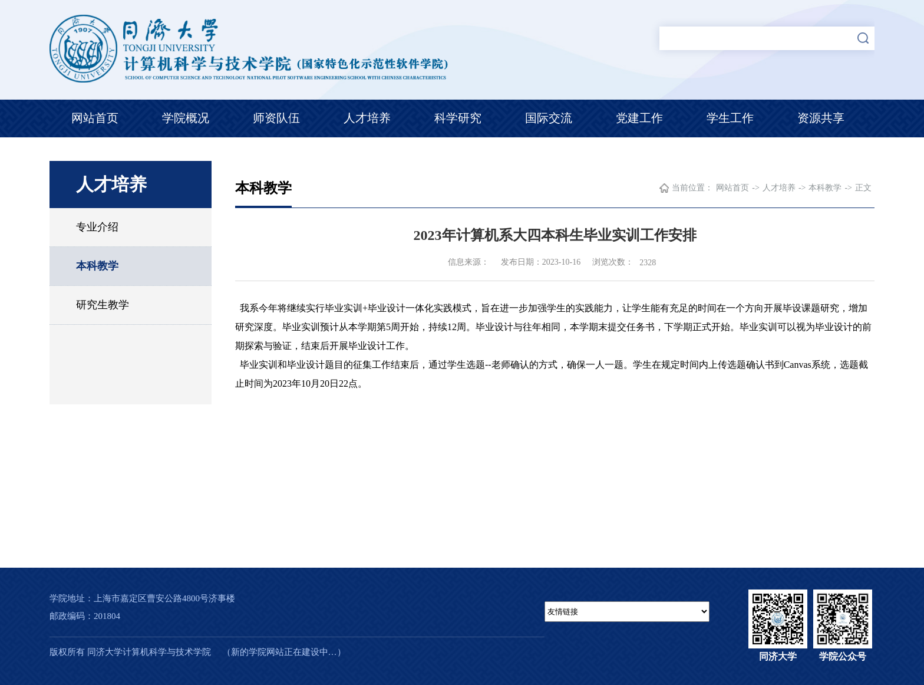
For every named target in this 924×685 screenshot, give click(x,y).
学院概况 (185, 117)
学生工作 (730, 117)
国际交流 (548, 117)
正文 (863, 187)
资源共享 (820, 117)
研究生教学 (102, 305)
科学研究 (457, 117)
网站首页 (94, 117)
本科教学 (97, 266)
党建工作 (639, 117)
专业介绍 (97, 227)
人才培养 (367, 117)
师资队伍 (276, 117)
